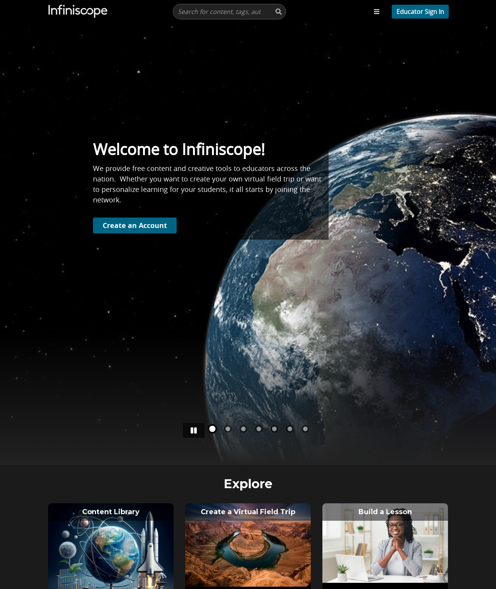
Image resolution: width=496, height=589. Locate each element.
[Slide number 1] (228, 429)
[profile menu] (420, 12)
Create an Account (135, 224)
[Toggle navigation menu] (376, 12)
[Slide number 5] (290, 429)
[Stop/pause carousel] (194, 430)
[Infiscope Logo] (78, 11)
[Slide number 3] (259, 429)
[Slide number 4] (274, 429)
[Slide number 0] (212, 429)
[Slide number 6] (305, 429)
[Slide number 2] (243, 429)
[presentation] (229, 11)
